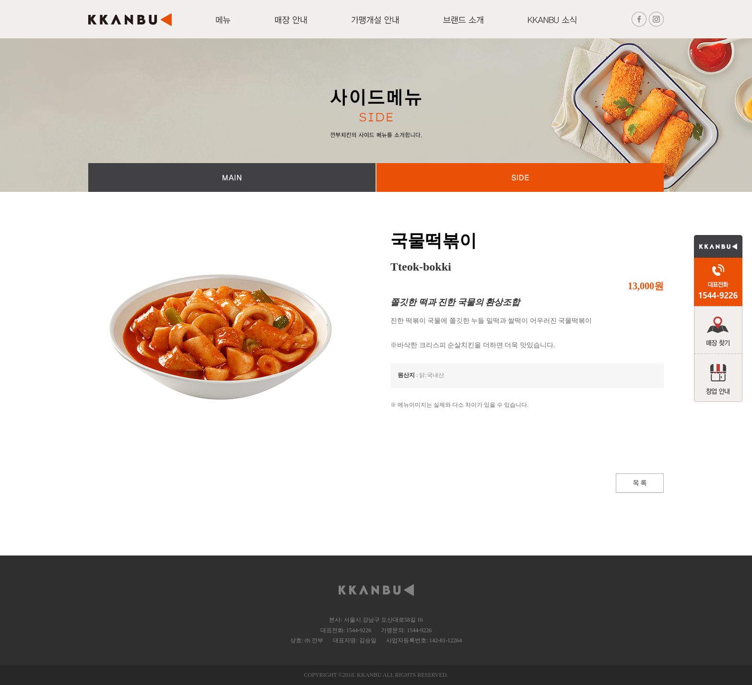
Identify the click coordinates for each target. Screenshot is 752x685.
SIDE (520, 177)
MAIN (232, 177)
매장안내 (290, 25)
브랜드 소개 (463, 25)
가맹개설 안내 (375, 25)
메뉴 (223, 25)
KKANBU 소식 (552, 25)
